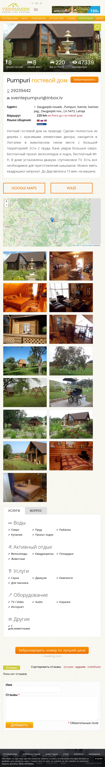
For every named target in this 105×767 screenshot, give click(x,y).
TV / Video (16, 602)
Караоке (63, 602)
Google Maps (24, 188)
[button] (52, 219)
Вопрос (36, 511)
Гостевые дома (10, 18)
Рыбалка (63, 530)
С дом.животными (19, 627)
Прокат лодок (42, 534)
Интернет (16, 607)
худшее (80, 667)
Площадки (64, 554)
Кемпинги (64, 578)
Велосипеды (17, 554)
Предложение (38, 18)
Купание (15, 534)
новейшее (94, 667)
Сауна (13, 578)
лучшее (68, 667)
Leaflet (76, 245)
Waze (71, 188)
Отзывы (71, 18)
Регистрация (86, 18)
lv (33, 3)
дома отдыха (52, 754)
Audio (37, 602)
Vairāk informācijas (26, 764)
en (41, 3)
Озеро (13, 530)
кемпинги (78, 754)
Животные (16, 559)
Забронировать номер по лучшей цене (52, 650)
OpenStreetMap (87, 245)
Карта (25, 18)
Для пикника (18, 583)
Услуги (14, 511)
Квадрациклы (43, 554)
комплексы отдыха (31, 754)
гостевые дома (10, 754)
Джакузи (39, 578)
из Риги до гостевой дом (65, 115)
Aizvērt (99, 758)
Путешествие (56, 18)
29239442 (21, 90)
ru (37, 3)
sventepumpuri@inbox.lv (37, 98)
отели (66, 754)
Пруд (37, 530)
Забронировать (84, 79)
